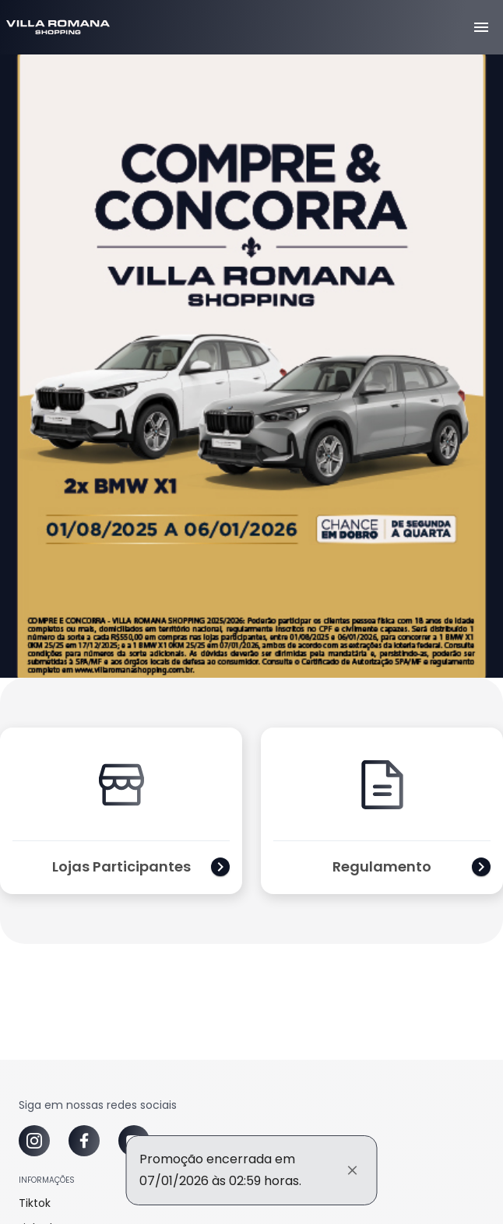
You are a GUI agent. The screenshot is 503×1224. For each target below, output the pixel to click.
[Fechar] (352, 1170)
